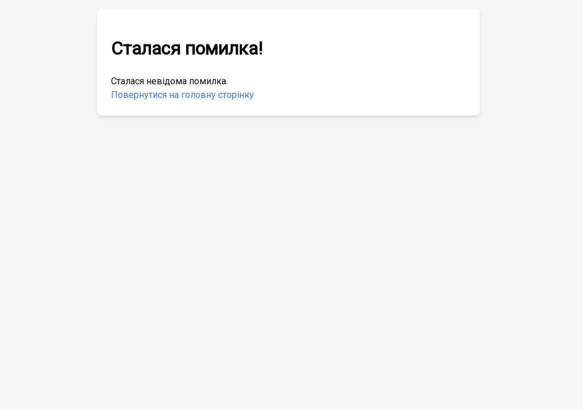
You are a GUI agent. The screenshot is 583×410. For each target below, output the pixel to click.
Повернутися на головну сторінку (182, 94)
